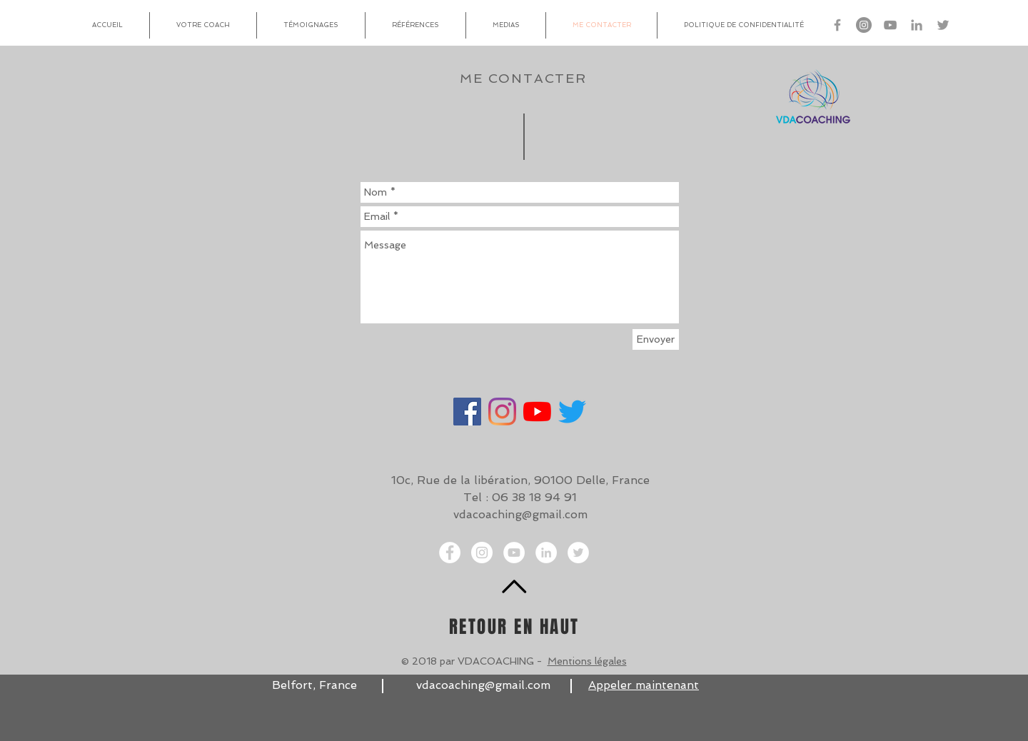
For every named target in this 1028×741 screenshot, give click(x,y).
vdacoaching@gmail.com (520, 514)
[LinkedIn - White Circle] (546, 552)
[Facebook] (467, 411)
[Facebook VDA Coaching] (837, 25)
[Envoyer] (656, 339)
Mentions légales (587, 661)
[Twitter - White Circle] (578, 552)
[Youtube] (537, 411)
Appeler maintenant (643, 685)
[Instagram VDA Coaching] (864, 25)
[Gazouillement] (572, 411)
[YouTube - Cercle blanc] (514, 552)
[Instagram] (502, 411)
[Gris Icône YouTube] (890, 25)
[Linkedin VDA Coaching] (916, 25)
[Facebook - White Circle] (449, 552)
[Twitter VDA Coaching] (943, 25)
